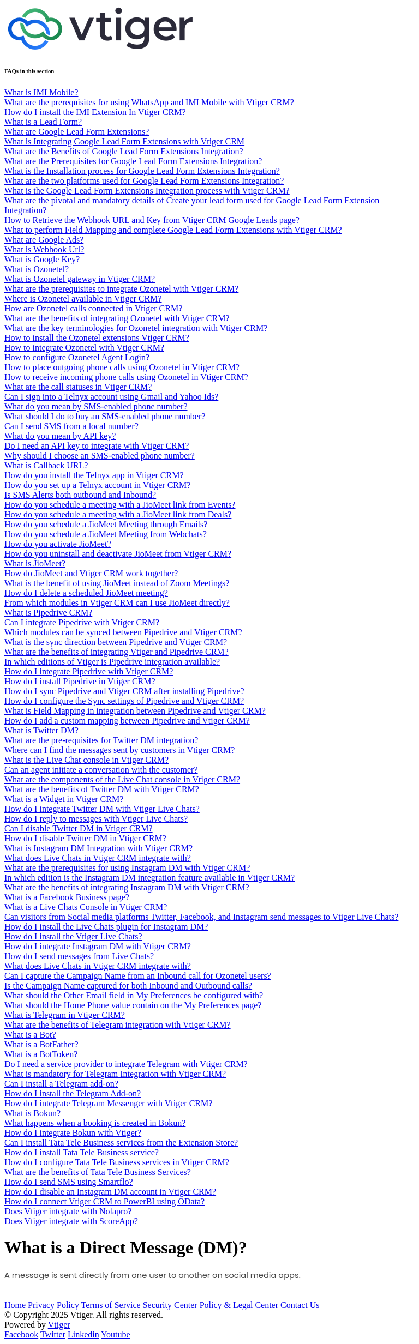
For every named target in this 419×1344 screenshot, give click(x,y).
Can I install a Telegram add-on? (61, 1083)
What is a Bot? (30, 1034)
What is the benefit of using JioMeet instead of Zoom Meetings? (116, 583)
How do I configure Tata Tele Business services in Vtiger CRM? (116, 1162)
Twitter (52, 1334)
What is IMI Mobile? (41, 92)
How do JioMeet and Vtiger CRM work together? (91, 573)
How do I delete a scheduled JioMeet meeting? (86, 593)
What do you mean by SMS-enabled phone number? (95, 406)
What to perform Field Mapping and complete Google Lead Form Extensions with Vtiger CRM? (173, 229)
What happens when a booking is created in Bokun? (94, 1123)
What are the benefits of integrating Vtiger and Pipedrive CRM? (116, 651)
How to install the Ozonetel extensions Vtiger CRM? (96, 337)
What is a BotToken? (40, 1054)
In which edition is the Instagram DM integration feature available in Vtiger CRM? (149, 877)
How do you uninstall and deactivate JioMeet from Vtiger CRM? (117, 553)
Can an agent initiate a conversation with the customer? (101, 769)
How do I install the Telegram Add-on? (72, 1093)
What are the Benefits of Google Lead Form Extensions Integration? (123, 151)
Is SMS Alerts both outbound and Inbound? (80, 494)
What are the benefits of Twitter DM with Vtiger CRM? (101, 789)
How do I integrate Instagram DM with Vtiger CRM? (97, 946)
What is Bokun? (32, 1113)
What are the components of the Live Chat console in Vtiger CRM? (122, 779)
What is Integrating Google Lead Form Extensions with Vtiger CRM (124, 141)
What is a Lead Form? (43, 121)
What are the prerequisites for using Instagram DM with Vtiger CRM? (127, 867)
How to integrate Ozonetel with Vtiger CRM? (84, 347)
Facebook (21, 1334)
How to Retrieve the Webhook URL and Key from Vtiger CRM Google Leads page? (152, 220)
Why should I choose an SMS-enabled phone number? (99, 455)
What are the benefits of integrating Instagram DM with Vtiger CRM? (126, 887)
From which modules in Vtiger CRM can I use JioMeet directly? (117, 602)
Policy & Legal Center (239, 1305)
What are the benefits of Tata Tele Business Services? (97, 1172)
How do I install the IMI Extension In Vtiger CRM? (95, 112)
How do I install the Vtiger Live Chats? (73, 936)
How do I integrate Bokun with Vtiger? (72, 1132)
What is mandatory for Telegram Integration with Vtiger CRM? (115, 1073)
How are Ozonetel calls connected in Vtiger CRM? (93, 308)
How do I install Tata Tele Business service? (81, 1152)
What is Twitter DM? (41, 730)
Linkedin (83, 1334)
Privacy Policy (53, 1305)
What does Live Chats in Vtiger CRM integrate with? (97, 858)
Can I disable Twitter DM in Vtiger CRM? (78, 828)
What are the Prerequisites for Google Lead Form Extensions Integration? (133, 161)
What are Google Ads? (43, 239)
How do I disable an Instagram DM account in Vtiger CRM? (110, 1191)
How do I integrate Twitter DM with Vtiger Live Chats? (102, 808)
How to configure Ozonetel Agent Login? (76, 357)
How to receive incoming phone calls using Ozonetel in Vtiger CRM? (126, 377)
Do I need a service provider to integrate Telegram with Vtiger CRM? (126, 1064)
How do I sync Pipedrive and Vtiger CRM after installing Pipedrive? (124, 691)
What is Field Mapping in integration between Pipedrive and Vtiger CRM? (135, 710)
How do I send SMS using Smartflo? (68, 1181)
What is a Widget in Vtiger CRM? (63, 799)
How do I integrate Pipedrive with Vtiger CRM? (88, 671)
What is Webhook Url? (44, 249)
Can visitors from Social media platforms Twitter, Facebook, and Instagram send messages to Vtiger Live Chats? (201, 916)
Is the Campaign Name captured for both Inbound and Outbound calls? (128, 985)
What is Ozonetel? (36, 269)
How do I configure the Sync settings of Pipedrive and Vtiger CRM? (124, 701)
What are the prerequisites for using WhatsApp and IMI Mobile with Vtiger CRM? (149, 102)
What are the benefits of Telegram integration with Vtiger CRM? (117, 1024)
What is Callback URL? (46, 465)
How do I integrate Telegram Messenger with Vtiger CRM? (108, 1103)
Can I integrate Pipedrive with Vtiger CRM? (81, 622)
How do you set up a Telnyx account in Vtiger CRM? (97, 485)
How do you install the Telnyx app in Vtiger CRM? (93, 475)
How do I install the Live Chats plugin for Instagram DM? (106, 926)
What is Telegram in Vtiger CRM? (64, 1015)
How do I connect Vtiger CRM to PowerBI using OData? (104, 1201)
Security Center (170, 1305)
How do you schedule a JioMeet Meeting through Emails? (105, 524)
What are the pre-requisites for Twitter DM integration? (101, 740)
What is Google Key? (42, 259)
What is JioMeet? (34, 563)
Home (15, 1305)
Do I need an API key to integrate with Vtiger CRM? (96, 445)
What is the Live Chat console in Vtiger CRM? (86, 759)
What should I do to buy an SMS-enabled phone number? (104, 416)
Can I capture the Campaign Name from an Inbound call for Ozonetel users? (137, 975)
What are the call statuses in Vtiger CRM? (78, 386)
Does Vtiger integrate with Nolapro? (67, 1211)
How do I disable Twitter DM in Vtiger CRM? (85, 838)
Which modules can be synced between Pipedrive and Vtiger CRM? (123, 632)
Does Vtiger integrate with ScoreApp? (71, 1221)
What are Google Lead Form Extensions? (76, 131)
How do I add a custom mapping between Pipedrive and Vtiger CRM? (127, 720)
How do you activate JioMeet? (57, 544)
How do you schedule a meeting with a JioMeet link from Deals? (117, 514)
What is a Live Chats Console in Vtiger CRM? (85, 907)
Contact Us (300, 1305)
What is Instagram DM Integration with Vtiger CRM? (98, 848)
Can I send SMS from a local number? (71, 426)
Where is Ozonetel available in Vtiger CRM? (83, 298)
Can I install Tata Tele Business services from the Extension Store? (121, 1142)
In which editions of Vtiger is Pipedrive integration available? (112, 661)
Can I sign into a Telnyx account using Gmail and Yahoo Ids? (111, 396)
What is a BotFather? (41, 1044)
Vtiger (59, 1324)
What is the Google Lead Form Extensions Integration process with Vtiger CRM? (147, 190)
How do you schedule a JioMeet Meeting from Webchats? (105, 534)
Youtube (115, 1334)
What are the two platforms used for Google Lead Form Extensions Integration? (144, 180)
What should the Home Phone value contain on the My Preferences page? (132, 1005)
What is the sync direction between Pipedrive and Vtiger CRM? (115, 642)
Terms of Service (111, 1305)
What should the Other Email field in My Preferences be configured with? (133, 995)
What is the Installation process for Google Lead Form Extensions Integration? (142, 171)
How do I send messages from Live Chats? (79, 956)
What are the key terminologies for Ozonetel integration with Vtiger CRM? (135, 328)
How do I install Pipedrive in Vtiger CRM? (79, 681)
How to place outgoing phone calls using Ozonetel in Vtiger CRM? (122, 367)
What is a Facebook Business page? (66, 897)
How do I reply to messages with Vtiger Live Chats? (96, 818)
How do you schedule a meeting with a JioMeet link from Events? (119, 504)
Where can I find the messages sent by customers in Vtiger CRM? (119, 750)
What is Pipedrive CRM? (48, 612)
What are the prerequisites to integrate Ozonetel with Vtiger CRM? (121, 288)
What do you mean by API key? (60, 436)
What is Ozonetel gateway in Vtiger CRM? (79, 279)
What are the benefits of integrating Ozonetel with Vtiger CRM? (116, 318)
